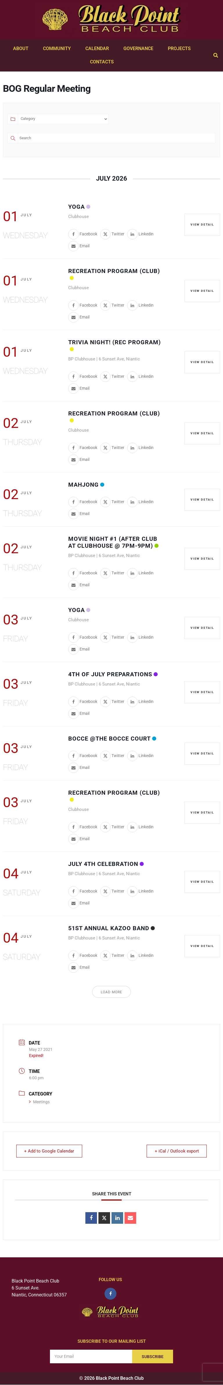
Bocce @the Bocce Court (109, 738)
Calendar (98, 49)
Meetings (39, 1102)
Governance (139, 49)
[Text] (116, 138)
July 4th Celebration (103, 863)
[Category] (63, 119)
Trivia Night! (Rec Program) (114, 342)
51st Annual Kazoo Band (108, 928)
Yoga (76, 206)
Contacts (103, 62)
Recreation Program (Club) (114, 271)
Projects (181, 49)
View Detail (202, 224)
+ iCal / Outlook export (176, 1151)
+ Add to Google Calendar (50, 1151)
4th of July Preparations (110, 674)
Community (58, 49)
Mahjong (83, 484)
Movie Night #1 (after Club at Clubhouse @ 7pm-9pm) (112, 542)
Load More (111, 992)
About (22, 49)
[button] (215, 55)
